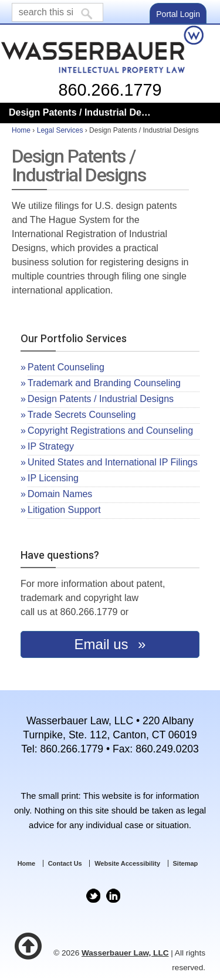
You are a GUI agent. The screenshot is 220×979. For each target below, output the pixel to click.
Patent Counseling (66, 367)
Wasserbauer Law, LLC (125, 952)
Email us (104, 644)
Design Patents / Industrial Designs (101, 399)
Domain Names (60, 494)
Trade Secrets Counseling (82, 415)
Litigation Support (64, 510)
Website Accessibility (127, 863)
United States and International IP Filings (113, 462)
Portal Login (178, 14)
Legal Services (60, 130)
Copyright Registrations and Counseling (110, 431)
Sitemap (185, 863)
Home (21, 130)
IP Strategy (51, 446)
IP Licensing (53, 478)
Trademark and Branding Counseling (104, 383)
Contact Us (65, 863)
